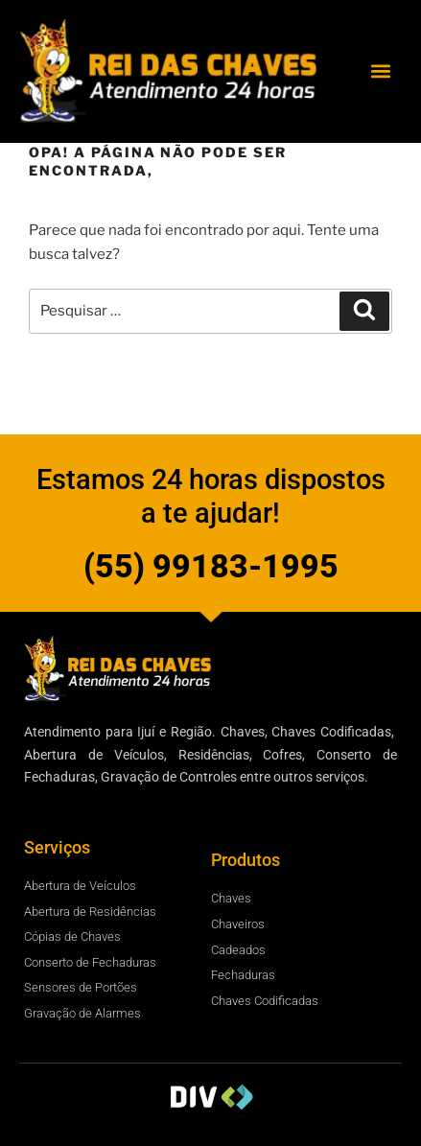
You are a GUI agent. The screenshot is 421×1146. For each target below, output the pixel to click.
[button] (381, 71)
